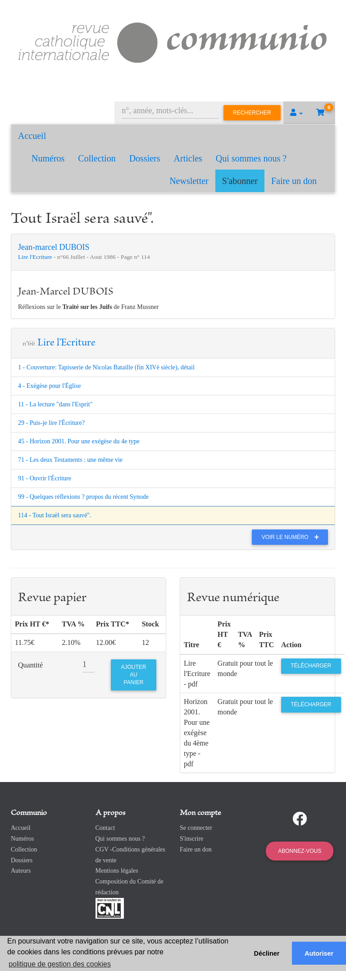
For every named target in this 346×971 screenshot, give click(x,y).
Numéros (48, 158)
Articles (188, 158)
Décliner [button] (267, 953)
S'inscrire (191, 838)
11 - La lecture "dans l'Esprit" (55, 404)
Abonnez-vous (299, 851)
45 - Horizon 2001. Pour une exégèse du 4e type (79, 441)
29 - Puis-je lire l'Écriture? (51, 422)
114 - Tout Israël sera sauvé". (54, 515)
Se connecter (196, 827)
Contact (105, 827)
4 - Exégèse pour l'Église (49, 385)
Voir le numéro (292, 537)
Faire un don (294, 181)
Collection (96, 158)
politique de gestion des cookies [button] (60, 964)
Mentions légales (117, 870)
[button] (296, 112)
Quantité (30, 665)
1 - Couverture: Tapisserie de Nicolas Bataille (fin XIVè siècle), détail (106, 367)
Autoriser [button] (319, 953)
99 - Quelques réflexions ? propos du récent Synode (83, 496)
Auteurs (21, 870)
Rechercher (252, 113)
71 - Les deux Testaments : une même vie (70, 459)
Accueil (32, 136)
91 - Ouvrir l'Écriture (44, 478)
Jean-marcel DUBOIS (53, 247)
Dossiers (144, 158)
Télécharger (311, 666)
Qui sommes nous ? (251, 158)
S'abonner (240, 181)
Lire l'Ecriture (36, 256)
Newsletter (189, 181)
